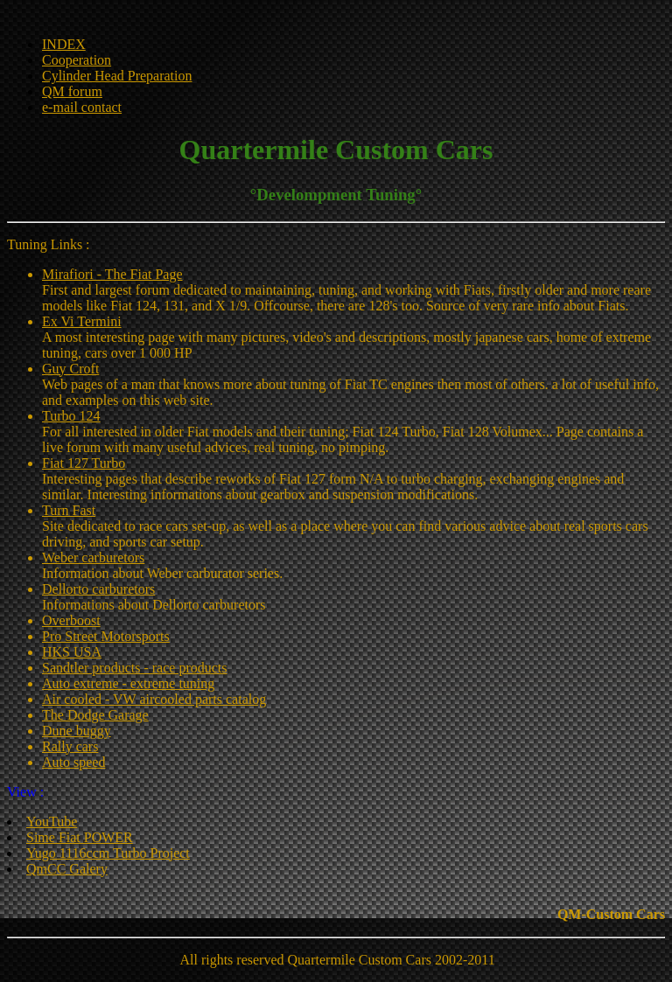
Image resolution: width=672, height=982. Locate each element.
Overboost (71, 620)
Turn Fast (68, 510)
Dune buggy (76, 730)
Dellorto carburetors (98, 589)
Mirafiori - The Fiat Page (112, 274)
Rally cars (70, 746)
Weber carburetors (93, 557)
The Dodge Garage (95, 714)
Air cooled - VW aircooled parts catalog (154, 699)
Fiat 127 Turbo (83, 463)
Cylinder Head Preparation (117, 75)
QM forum (72, 91)
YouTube (51, 821)
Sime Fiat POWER (79, 837)
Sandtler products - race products (134, 667)
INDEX (64, 44)
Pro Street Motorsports (106, 636)
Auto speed (73, 762)
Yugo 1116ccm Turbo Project (108, 853)
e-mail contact (82, 107)
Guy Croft (70, 368)
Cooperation (76, 59)
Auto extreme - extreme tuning (128, 683)
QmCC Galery (67, 868)
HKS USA (72, 651)
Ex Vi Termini (82, 321)
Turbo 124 (71, 415)
